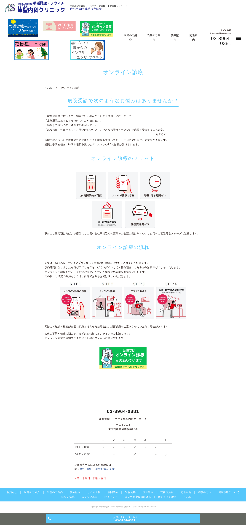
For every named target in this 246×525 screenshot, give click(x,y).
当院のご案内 (55, 492)
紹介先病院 (68, 496)
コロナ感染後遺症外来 (138, 496)
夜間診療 (113, 492)
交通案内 (186, 492)
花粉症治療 (167, 492)
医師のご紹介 (32, 492)
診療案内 (75, 492)
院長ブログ (111, 496)
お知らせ (12, 492)
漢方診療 (148, 492)
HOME (49, 87)
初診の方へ (204, 492)
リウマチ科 (94, 492)
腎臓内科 (130, 492)
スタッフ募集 (89, 496)
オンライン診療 (167, 496)
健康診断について (228, 492)
